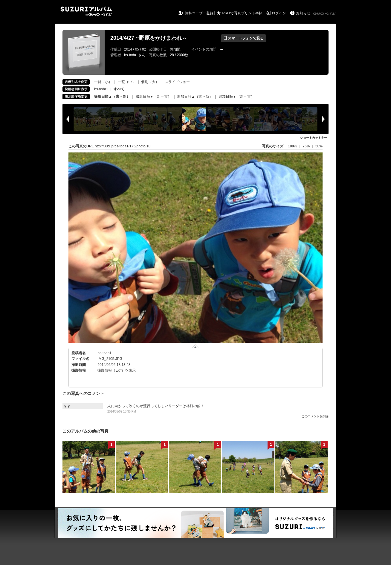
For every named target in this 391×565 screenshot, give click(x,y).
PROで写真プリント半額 (242, 13)
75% (307, 146)
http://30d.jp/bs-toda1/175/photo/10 (122, 146)
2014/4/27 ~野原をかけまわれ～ (148, 38)
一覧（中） (127, 82)
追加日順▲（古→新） (195, 96)
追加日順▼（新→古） (236, 96)
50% (319, 146)
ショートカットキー (313, 137)
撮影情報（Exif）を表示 (116, 370)
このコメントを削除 (315, 416)
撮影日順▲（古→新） (112, 96)
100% (292, 146)
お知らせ (303, 13)
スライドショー (177, 82)
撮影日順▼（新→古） (154, 96)
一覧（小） (103, 82)
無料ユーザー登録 (199, 13)
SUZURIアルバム (86, 11)
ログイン (279, 13)
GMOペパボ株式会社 (325, 14)
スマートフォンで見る (243, 38)
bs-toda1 (101, 89)
